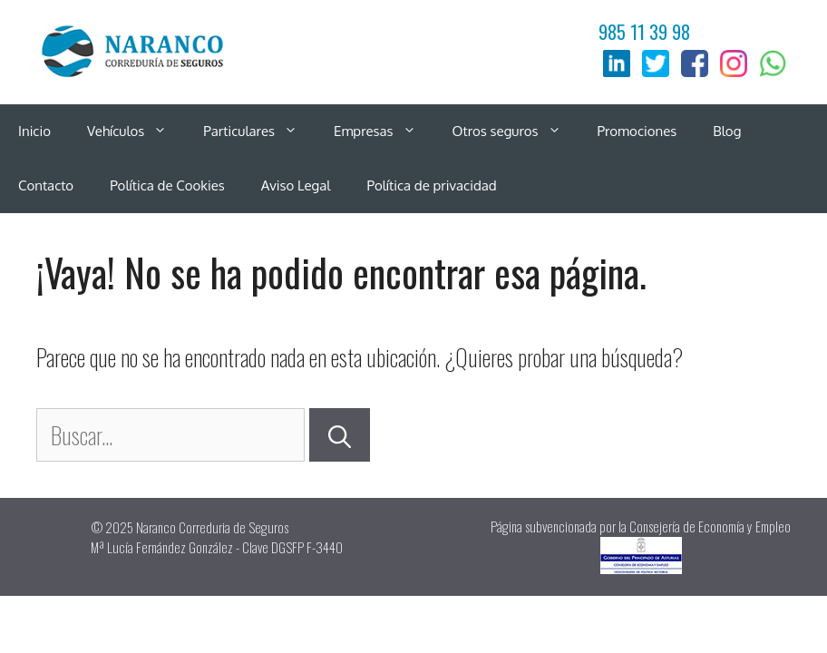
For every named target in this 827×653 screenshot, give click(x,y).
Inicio (34, 131)
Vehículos (136, 131)
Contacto (45, 185)
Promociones (637, 131)
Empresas (384, 131)
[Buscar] (339, 435)
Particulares (259, 131)
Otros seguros (515, 131)
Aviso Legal (296, 185)
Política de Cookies (167, 185)
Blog (727, 131)
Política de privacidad (431, 185)
